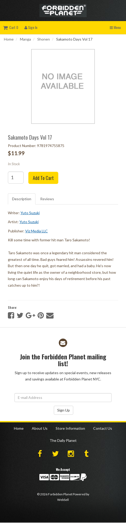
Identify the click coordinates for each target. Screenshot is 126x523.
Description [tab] (21, 199)
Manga (25, 39)
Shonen (43, 39)
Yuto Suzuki (30, 213)
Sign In (30, 27)
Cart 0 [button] (10, 27)
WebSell (63, 500)
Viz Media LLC (36, 231)
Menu (115, 27)
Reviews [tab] (47, 199)
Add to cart (43, 177)
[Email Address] (63, 397)
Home (9, 39)
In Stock (14, 164)
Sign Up (63, 410)
